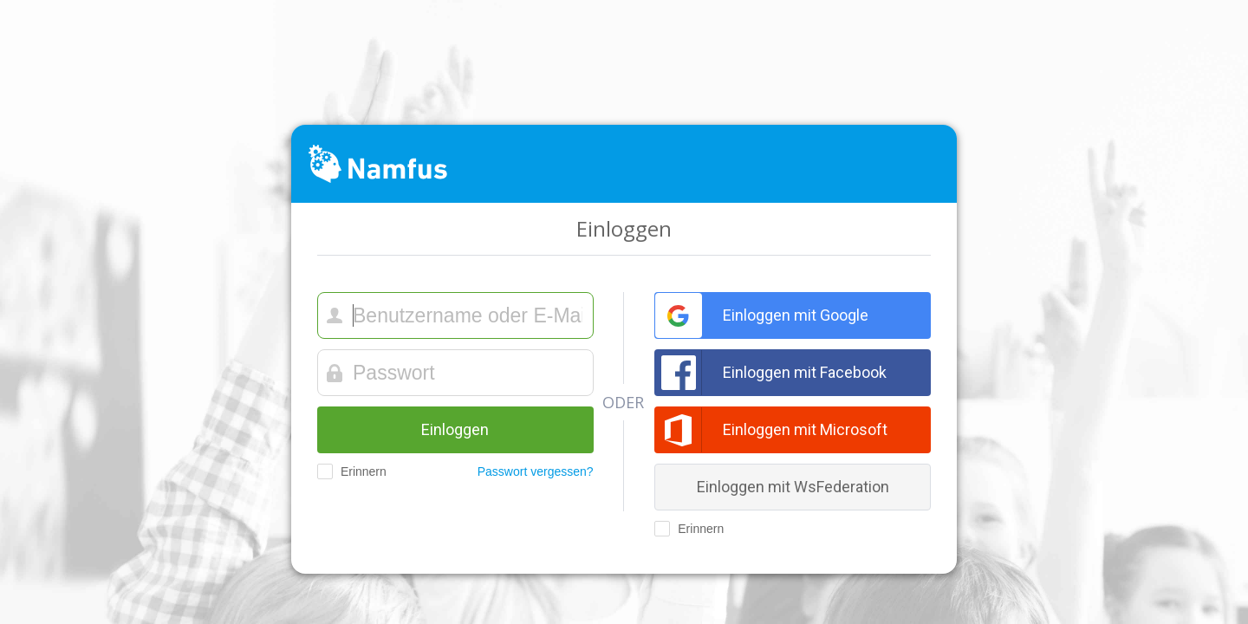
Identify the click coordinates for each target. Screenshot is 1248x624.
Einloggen (455, 429)
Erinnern (352, 471)
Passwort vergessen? (536, 471)
